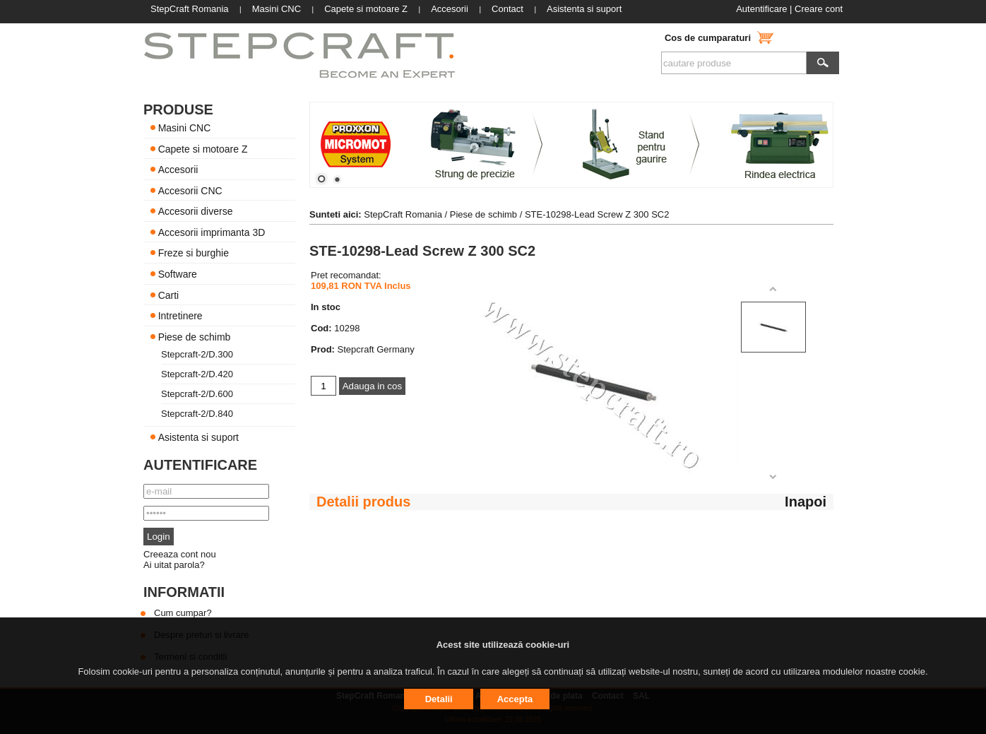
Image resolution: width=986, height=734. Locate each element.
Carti (168, 294)
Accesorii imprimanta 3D (212, 231)
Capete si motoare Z (203, 148)
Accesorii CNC (190, 190)
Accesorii (178, 169)
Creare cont (819, 9)
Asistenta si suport (198, 437)
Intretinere (180, 315)
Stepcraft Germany (376, 349)
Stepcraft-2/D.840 (197, 413)
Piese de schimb (194, 336)
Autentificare (761, 9)
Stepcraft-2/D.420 (197, 374)
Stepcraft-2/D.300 (197, 354)
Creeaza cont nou (179, 554)
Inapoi (805, 501)
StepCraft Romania (403, 214)
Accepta (515, 699)
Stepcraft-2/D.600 (197, 394)
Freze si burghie (193, 253)
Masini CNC (184, 128)
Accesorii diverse (195, 211)
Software (177, 274)
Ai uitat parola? (174, 565)
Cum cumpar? (183, 613)
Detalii (439, 699)
